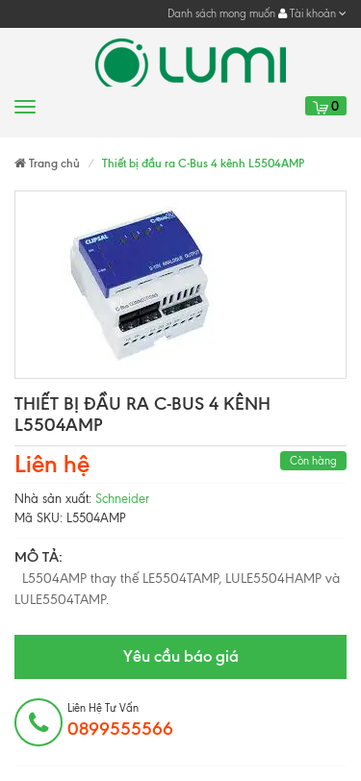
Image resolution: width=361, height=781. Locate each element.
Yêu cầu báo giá (181, 656)
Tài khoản (312, 13)
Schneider (122, 498)
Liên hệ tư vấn (120, 720)
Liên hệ (52, 464)
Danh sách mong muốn (221, 13)
